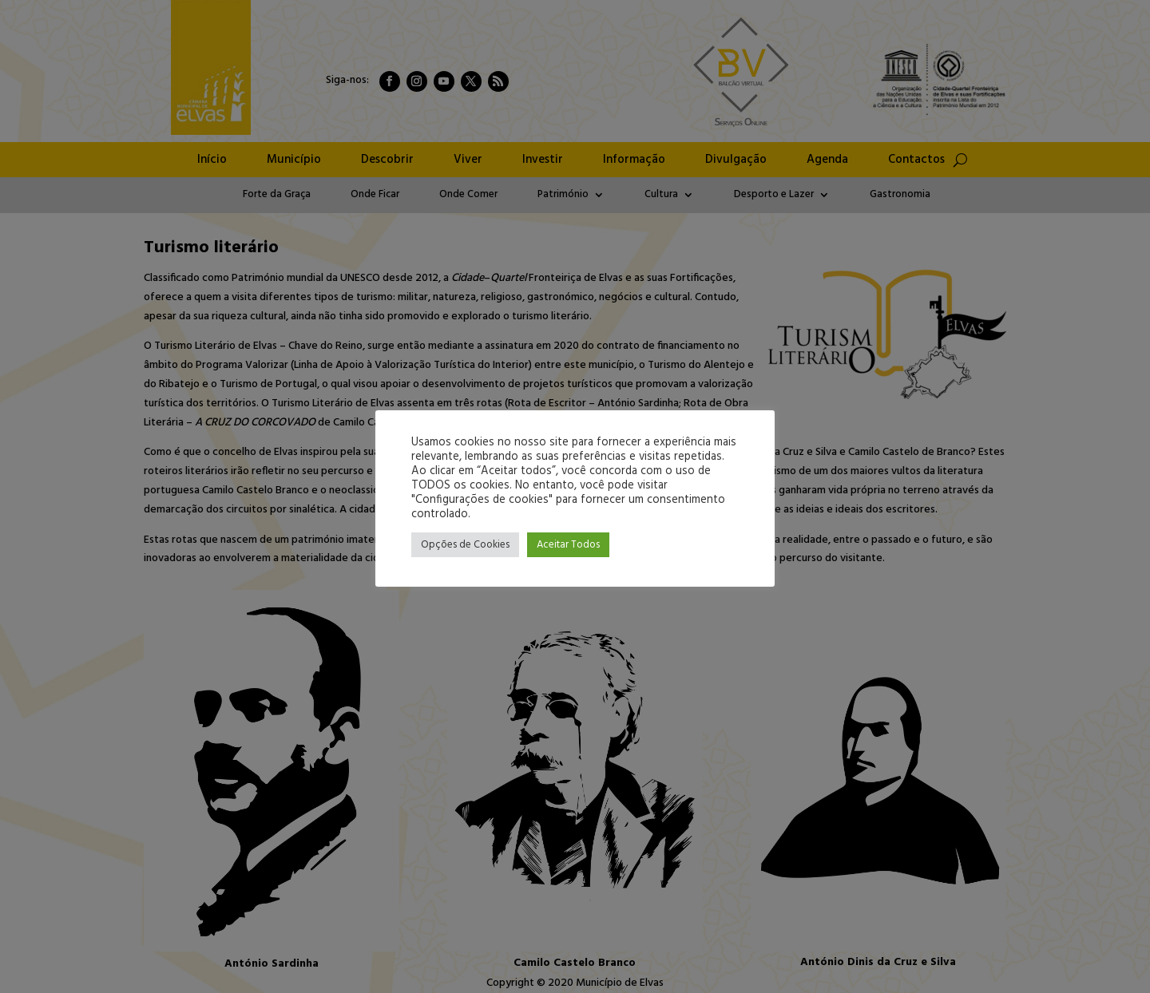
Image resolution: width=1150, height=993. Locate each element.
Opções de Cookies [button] (465, 544)
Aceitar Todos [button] (568, 544)
